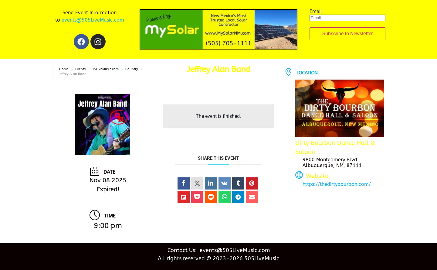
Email (316, 11)
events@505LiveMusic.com (93, 20)
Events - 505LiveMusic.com (97, 69)
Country (131, 69)
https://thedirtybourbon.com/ (337, 184)
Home (64, 69)
